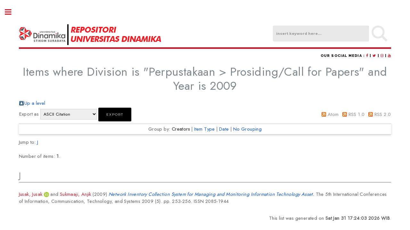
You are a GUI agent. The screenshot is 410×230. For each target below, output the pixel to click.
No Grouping (247, 129)
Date (224, 129)
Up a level (34, 103)
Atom (333, 114)
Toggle (11, 12)
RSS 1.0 (356, 114)
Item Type (204, 129)
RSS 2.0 (382, 114)
